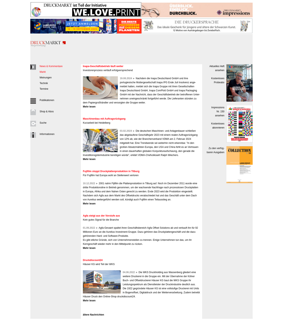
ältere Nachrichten (93, 314)
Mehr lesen (89, 106)
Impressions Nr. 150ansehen (217, 111)
